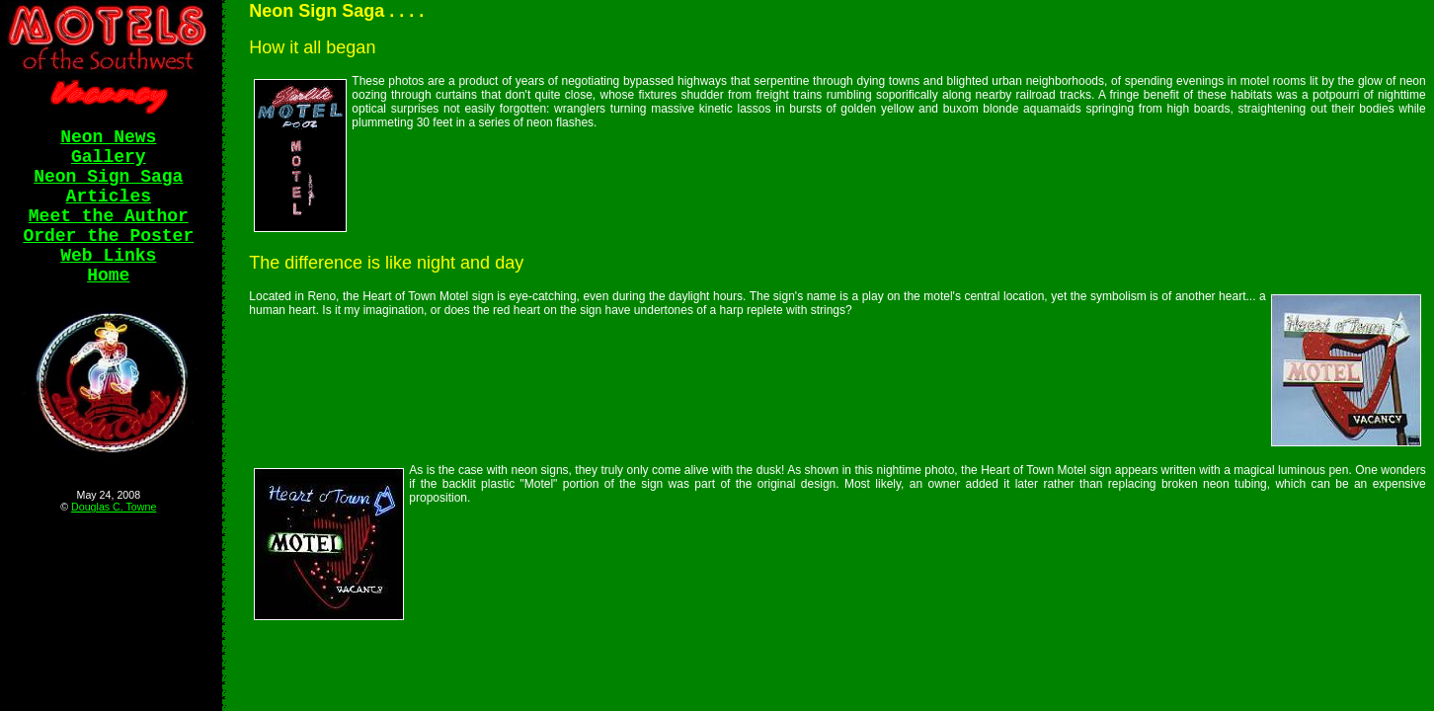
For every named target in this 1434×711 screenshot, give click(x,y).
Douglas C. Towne (113, 507)
